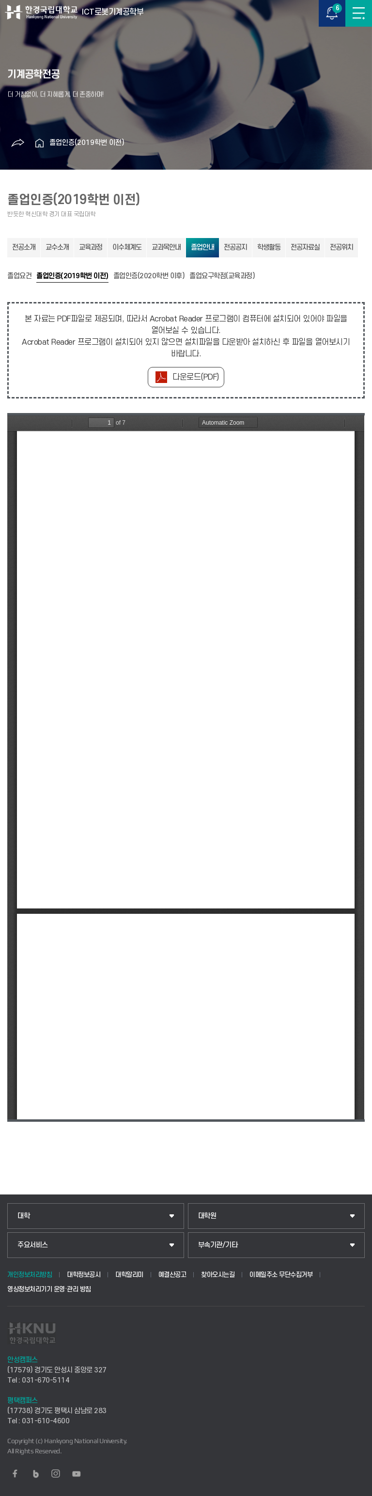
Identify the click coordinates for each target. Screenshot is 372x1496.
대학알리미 (129, 1274)
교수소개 (57, 247)
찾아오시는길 (217, 1274)
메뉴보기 (358, 13)
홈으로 (39, 143)
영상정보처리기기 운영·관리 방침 (49, 1289)
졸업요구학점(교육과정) (222, 276)
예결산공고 (172, 1274)
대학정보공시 (83, 1274)
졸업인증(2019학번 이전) (86, 143)
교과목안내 (166, 247)
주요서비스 (32, 1245)
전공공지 (235, 247)
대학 (23, 1216)
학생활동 (268, 247)
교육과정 (90, 247)
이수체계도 (126, 247)
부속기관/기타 (218, 1245)
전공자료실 (305, 247)
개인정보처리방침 (29, 1274)
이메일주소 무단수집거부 (280, 1274)
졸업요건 (19, 276)
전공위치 (341, 247)
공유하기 (18, 143)
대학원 (207, 1216)
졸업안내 (202, 247)
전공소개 (23, 247)
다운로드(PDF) (195, 377)
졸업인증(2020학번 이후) (149, 276)
